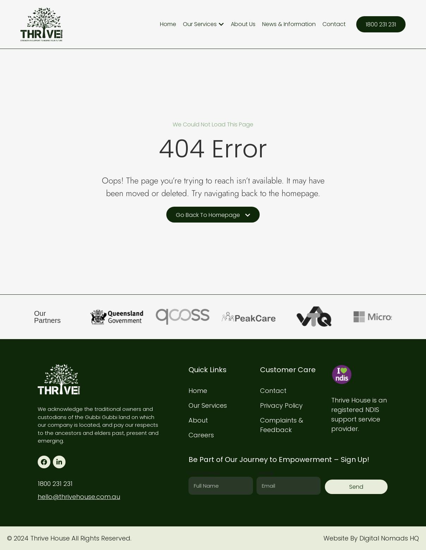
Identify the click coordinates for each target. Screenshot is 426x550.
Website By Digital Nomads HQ (371, 538)
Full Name (204, 473)
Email (265, 473)
